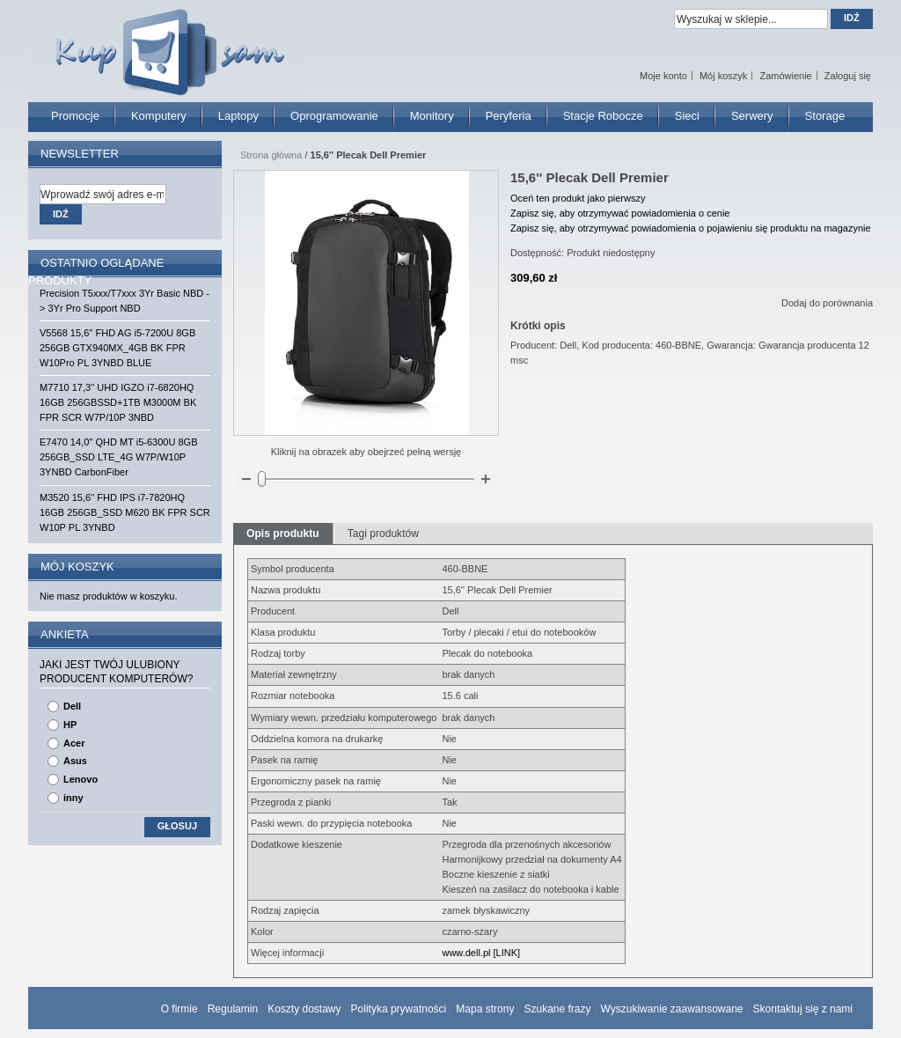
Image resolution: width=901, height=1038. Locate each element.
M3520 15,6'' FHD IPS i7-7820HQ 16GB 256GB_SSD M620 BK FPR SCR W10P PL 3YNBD (125, 512)
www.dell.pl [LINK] (481, 952)
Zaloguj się (847, 75)
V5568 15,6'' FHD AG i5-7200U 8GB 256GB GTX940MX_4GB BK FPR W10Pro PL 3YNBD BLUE (117, 348)
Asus (75, 760)
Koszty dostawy (304, 1009)
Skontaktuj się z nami (803, 1009)
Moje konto (663, 75)
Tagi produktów (383, 533)
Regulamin (233, 1009)
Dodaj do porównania (827, 303)
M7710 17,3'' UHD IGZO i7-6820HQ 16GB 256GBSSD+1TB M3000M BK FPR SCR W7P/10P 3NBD (118, 402)
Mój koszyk (723, 75)
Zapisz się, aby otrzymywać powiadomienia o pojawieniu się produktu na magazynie (690, 228)
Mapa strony (485, 1009)
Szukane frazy (557, 1009)
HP (70, 724)
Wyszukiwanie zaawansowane (672, 1009)
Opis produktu (282, 533)
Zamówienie (785, 75)
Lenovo (80, 779)
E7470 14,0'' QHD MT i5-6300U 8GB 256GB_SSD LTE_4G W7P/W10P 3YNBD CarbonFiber (118, 457)
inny (73, 797)
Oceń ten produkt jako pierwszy (577, 198)
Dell (72, 706)
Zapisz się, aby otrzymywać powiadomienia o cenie (619, 213)
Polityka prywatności (399, 1009)
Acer (73, 743)
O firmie (179, 1009)
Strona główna (271, 155)
